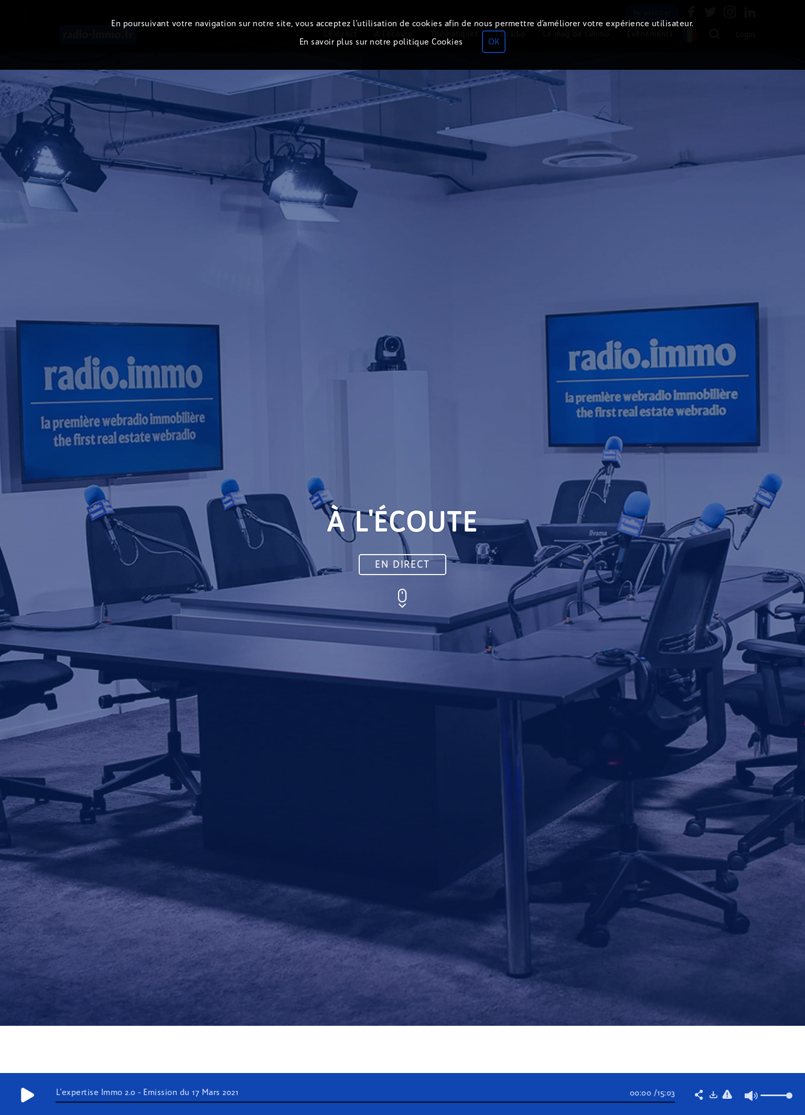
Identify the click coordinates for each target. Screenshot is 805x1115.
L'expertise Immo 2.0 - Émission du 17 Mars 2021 (147, 1092)
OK (493, 42)
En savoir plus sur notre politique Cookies (381, 42)
